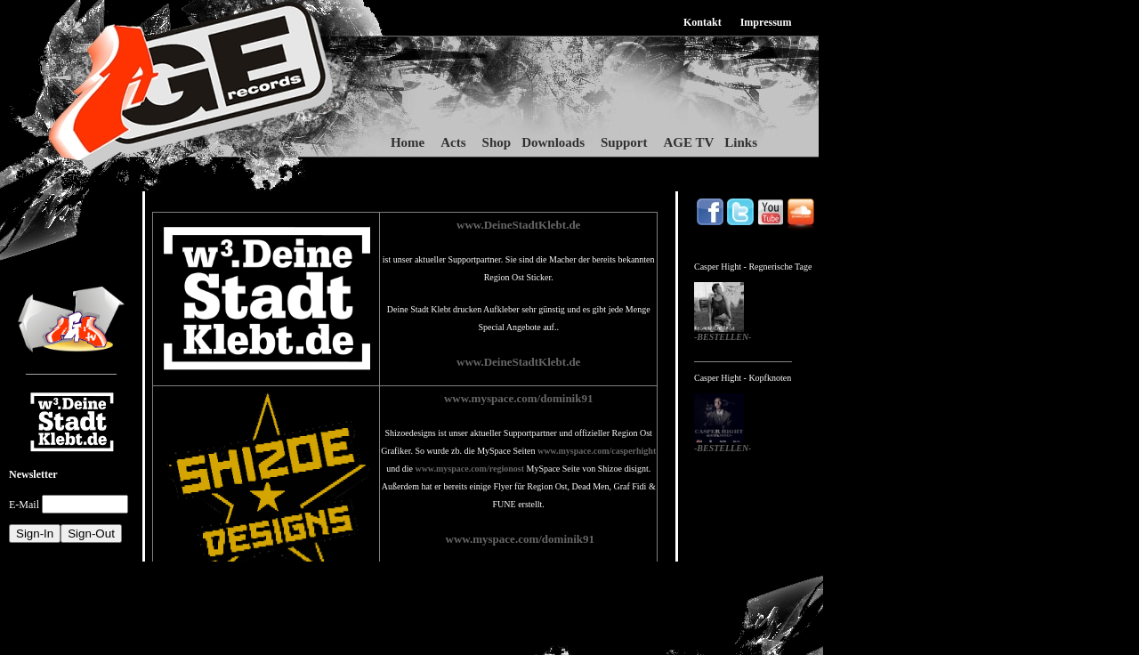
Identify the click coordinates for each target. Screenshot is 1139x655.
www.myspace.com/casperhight (596, 451)
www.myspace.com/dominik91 (519, 398)
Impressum (766, 22)
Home (407, 142)
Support (624, 142)
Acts (452, 142)
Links (740, 142)
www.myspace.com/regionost (469, 468)
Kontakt (702, 22)
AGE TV (689, 142)
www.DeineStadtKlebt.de (518, 224)
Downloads (553, 142)
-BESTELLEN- (722, 337)
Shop (497, 142)
